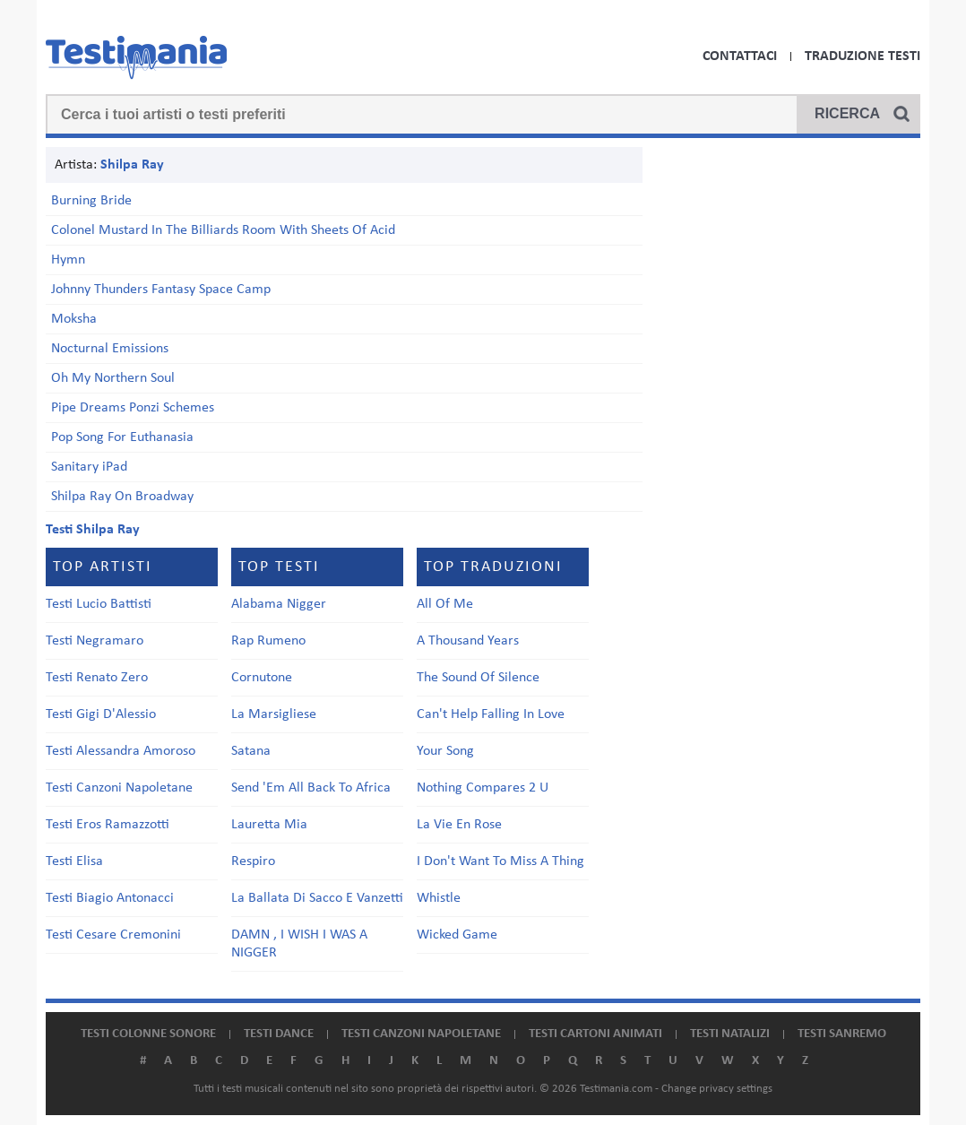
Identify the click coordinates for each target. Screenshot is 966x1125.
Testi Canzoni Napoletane (119, 788)
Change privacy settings (716, 1089)
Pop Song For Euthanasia (122, 437)
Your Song (445, 751)
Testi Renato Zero (97, 678)
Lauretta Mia (269, 825)
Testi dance (279, 1034)
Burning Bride (91, 201)
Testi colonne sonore (148, 1034)
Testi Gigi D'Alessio (101, 714)
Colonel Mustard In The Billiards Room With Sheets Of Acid (223, 230)
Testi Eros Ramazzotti (107, 825)
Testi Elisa (74, 861)
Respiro (253, 861)
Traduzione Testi (862, 56)
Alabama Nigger (278, 604)
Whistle (439, 898)
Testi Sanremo (842, 1034)
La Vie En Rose (459, 825)
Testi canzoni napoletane (421, 1034)
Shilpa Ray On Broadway (122, 496)
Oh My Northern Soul (113, 378)
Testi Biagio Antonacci (110, 898)
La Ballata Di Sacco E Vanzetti (317, 898)
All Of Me (445, 604)
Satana (251, 751)
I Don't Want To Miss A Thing (500, 861)
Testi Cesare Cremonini (113, 935)
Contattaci (740, 56)
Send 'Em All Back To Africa (311, 788)
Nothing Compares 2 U (482, 788)
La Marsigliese (273, 714)
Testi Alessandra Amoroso (120, 751)
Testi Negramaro (94, 641)
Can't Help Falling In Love (491, 714)
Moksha (74, 319)
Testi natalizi (730, 1034)
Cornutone (261, 678)
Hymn (68, 260)
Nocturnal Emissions (109, 349)
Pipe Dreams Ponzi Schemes (132, 408)
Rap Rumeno (268, 641)
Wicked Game (457, 935)
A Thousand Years (468, 641)
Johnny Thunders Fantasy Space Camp (161, 289)
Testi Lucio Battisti (98, 604)
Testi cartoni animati (595, 1034)
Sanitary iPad (89, 467)
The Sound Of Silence (478, 678)
